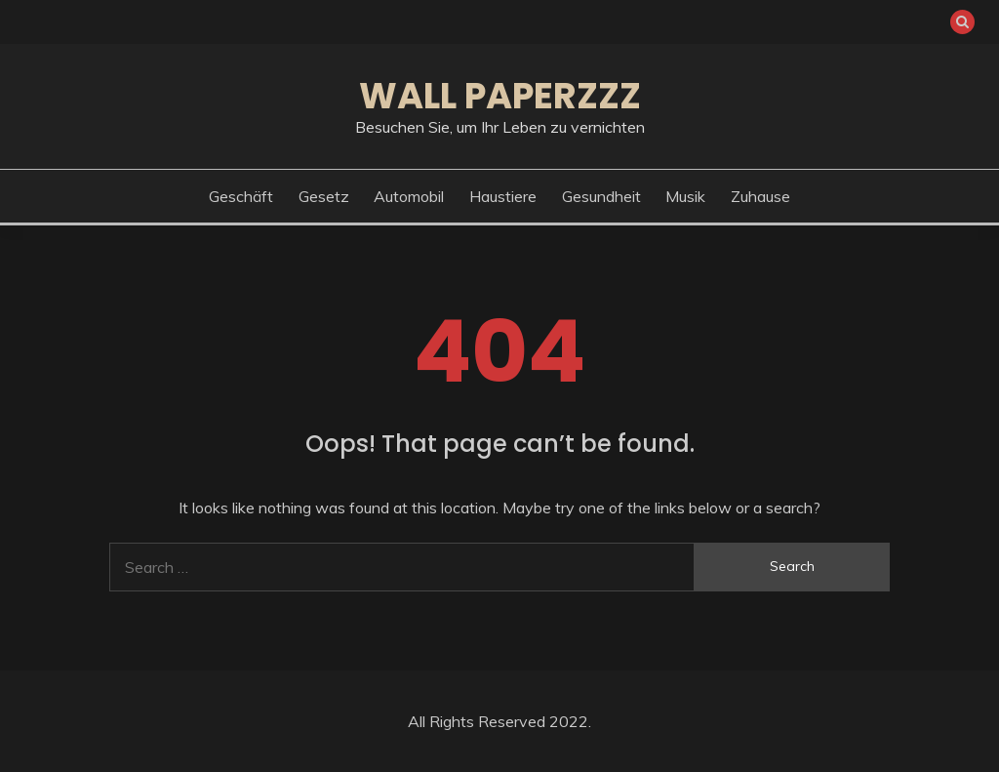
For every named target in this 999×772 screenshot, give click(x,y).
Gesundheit (601, 196)
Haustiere (503, 196)
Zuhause (760, 196)
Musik (685, 196)
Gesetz (324, 196)
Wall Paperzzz (500, 95)
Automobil (409, 196)
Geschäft (241, 196)
